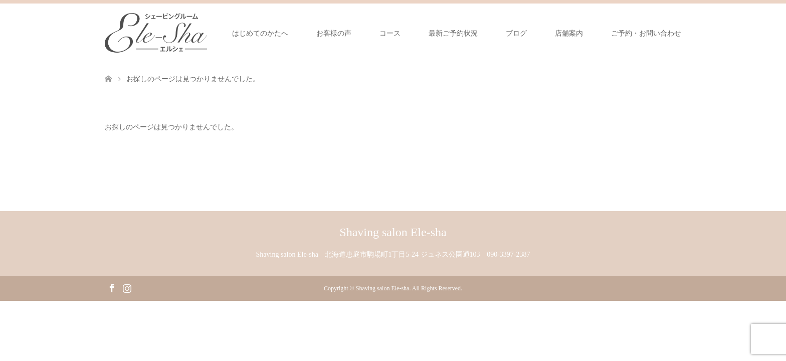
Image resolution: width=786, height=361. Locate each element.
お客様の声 (333, 33)
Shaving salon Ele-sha (392, 232)
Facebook (112, 287)
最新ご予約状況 (453, 33)
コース (390, 33)
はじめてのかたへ (260, 33)
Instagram (127, 287)
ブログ (516, 33)
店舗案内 (569, 33)
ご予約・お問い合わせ (646, 33)
